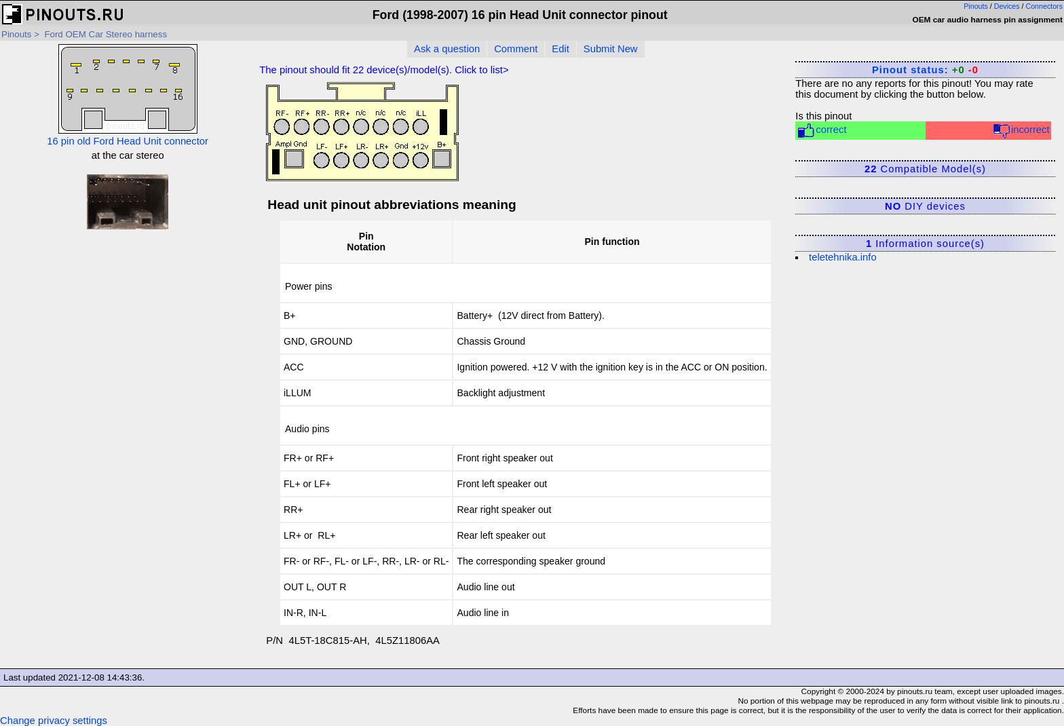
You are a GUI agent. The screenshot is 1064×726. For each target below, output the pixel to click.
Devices (1007, 6)
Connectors (1044, 6)
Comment (515, 48)
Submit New (611, 48)
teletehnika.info (843, 257)
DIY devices (925, 206)
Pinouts (976, 6)
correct (821, 130)
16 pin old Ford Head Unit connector (127, 95)
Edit (560, 48)
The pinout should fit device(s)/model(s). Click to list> (383, 69)
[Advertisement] (127, 337)
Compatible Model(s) (925, 169)
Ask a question (447, 48)
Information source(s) (925, 243)
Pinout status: (925, 69)
